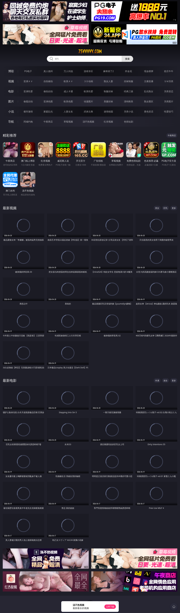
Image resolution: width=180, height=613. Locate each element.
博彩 (11, 71)
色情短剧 (128, 121)
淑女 (165, 380)
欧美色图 (68, 101)
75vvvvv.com (90, 51)
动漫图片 (88, 101)
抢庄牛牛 (168, 71)
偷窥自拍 (28, 101)
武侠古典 (88, 111)
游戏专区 (88, 71)
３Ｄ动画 (88, 81)
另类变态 (168, 91)
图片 (11, 101)
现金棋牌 (148, 71)
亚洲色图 (48, 101)
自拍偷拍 (48, 81)
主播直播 (148, 81)
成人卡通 (68, 91)
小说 (11, 111)
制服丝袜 (108, 91)
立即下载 (110, 606)
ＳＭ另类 (168, 81)
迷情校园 (108, 111)
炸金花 (128, 71)
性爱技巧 (168, 111)
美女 (157, 208)
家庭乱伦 (48, 111)
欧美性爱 (88, 91)
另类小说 (128, 111)
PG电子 (28, 71)
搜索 (127, 58)
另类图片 (168, 101)
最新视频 (10, 207)
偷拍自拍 (48, 91)
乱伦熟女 (148, 91)
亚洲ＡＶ (28, 81)
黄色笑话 (148, 111)
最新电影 (10, 380)
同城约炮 (28, 121)
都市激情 (28, 111)
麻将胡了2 (108, 71)
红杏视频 (108, 121)
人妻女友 (68, 111)
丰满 (157, 380)
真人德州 (48, 71)
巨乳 (165, 208)
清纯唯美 (128, 101)
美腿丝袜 (108, 101)
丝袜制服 (128, 81)
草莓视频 (68, 121)
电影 (11, 91)
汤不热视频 (88, 121)
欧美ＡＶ (68, 81)
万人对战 (68, 71)
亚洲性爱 (28, 91)
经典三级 (128, 91)
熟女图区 (148, 101)
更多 (174, 208)
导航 (11, 121)
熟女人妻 (108, 81)
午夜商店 (48, 121)
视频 (11, 81)
